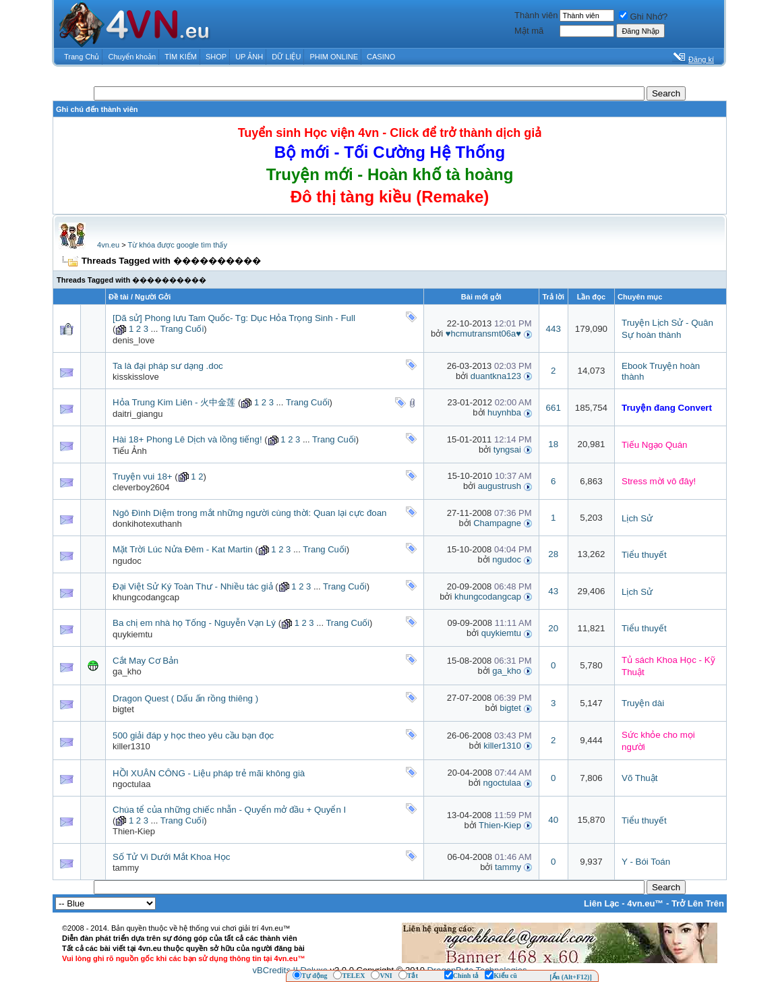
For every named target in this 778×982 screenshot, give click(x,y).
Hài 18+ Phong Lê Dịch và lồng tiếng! (187, 439)
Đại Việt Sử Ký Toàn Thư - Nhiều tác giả (193, 586)
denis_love (133, 340)
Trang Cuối (182, 329)
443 (553, 329)
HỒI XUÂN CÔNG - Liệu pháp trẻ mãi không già (209, 773)
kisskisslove (136, 377)
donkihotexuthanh (147, 524)
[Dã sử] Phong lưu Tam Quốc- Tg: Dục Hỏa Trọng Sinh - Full (234, 318)
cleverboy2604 (141, 487)
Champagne (497, 523)
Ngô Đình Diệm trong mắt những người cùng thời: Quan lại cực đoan (250, 513)
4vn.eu (108, 245)
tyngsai (507, 449)
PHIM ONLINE (333, 57)
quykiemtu (132, 634)
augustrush (499, 486)
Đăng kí (701, 59)
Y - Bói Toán (646, 862)
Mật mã (528, 31)
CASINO (381, 57)
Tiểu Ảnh (130, 451)
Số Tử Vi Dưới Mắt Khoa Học (171, 857)
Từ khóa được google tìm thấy (177, 245)
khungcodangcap (146, 597)
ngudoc (127, 561)
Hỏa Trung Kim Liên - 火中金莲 (174, 402)
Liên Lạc (602, 903)
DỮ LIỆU (286, 57)
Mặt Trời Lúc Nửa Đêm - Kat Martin (183, 549)
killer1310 (131, 746)
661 (553, 408)
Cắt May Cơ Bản (146, 661)
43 (553, 591)
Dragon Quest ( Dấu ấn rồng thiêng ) (185, 698)
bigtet (123, 709)
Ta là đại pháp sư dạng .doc (168, 366)
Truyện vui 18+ (143, 476)
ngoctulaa (131, 784)
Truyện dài (643, 703)
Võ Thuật (639, 778)
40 (553, 820)
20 (553, 628)
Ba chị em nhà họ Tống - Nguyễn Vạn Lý (194, 623)
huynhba (504, 412)
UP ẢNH (249, 57)
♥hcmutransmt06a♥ (483, 333)
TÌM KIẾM (180, 57)
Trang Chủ (81, 57)
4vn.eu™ (645, 903)
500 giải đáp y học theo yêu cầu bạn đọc (193, 735)
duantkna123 (496, 376)
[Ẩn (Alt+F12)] (570, 977)
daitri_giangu (137, 414)
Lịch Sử (637, 518)
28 (553, 554)
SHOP (216, 57)
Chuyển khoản (132, 57)
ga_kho (127, 671)
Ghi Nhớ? (643, 16)
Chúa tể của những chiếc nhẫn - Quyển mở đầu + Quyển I (229, 810)
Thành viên (536, 15)
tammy (126, 868)
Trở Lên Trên (697, 903)
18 (553, 444)
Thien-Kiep (134, 831)
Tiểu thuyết (644, 555)
